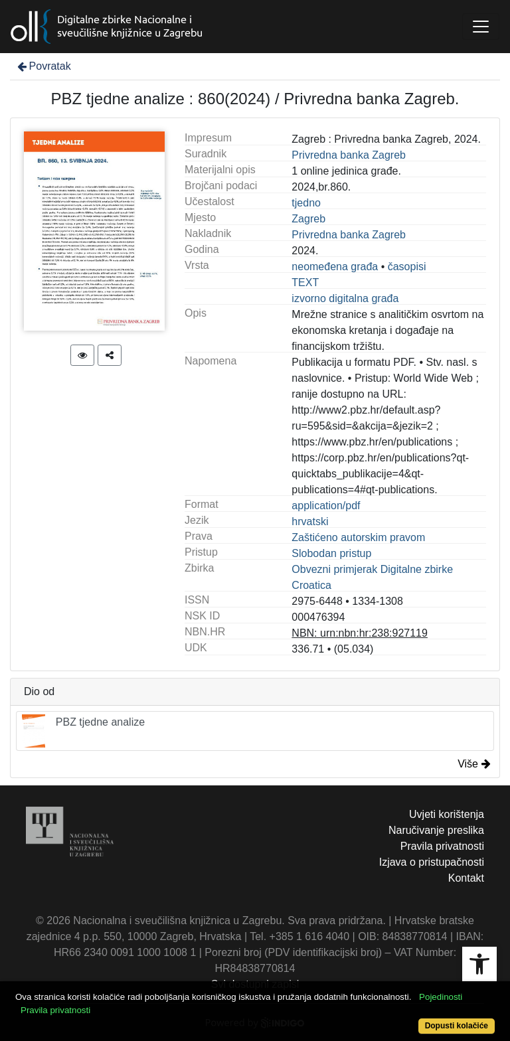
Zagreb (308, 218)
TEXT (305, 282)
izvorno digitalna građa (345, 298)
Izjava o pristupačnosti (431, 862)
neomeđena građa (335, 266)
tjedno (306, 202)
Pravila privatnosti (442, 846)
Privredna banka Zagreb (349, 155)
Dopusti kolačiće (456, 1025)
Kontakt (466, 878)
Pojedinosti (440, 997)
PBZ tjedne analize (83, 731)
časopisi (407, 266)
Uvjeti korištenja (446, 814)
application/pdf (326, 505)
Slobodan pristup (331, 553)
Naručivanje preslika (436, 830)
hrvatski (310, 521)
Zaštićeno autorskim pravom (358, 537)
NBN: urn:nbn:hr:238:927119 (360, 633)
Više (474, 763)
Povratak (43, 66)
